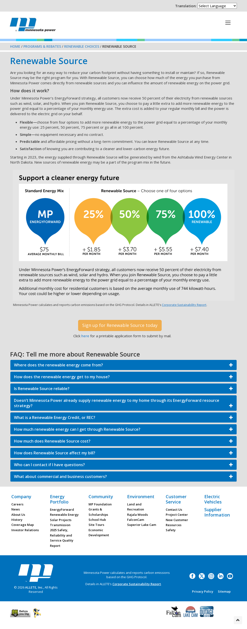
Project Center (177, 514)
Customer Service (176, 499)
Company (21, 496)
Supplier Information (217, 512)
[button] (123, 365)
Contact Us (174, 509)
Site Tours (96, 525)
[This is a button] (228, 22)
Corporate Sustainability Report (184, 305)
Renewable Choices (81, 46)
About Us (18, 514)
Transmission (60, 525)
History (16, 519)
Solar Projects (60, 520)
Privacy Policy (202, 591)
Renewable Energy (64, 514)
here (85, 335)
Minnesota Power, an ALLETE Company (33, 26)
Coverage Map (22, 525)
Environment (140, 496)
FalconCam (135, 519)
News (15, 509)
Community (101, 496)
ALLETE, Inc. (34, 587)
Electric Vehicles (213, 499)
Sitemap (224, 591)
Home (15, 46)
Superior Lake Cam (141, 525)
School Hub (97, 519)
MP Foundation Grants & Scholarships (100, 509)
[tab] (123, 365)
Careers (17, 504)
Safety (171, 530)
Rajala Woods (137, 514)
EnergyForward (62, 509)
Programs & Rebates (42, 46)
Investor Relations (25, 530)
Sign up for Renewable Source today (120, 325)
